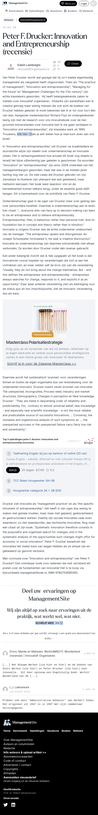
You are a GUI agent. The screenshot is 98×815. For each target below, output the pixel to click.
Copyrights (10, 769)
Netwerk (8, 20)
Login (84, 3)
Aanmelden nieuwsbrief (19, 777)
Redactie (9, 748)
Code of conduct (14, 760)
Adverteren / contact (17, 765)
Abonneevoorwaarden (18, 756)
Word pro (68, 3)
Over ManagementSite (18, 740)
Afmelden (9, 773)
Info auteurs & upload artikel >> (24, 752)
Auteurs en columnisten (18, 744)
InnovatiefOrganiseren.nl (32, 20)
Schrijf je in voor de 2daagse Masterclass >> (41, 366)
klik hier (22, 134)
